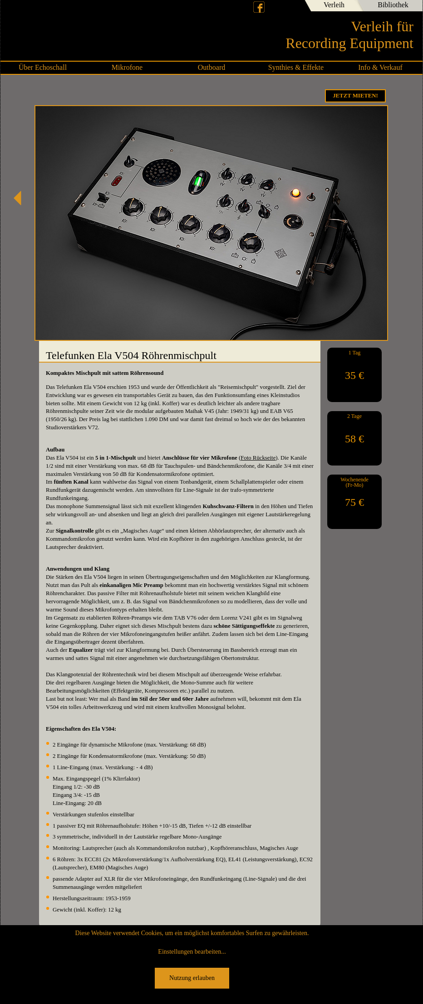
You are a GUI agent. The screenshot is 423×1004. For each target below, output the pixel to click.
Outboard (211, 67)
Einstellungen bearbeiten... (192, 951)
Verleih (334, 5)
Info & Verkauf (380, 67)
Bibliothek (393, 5)
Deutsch (275, 7)
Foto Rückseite (258, 458)
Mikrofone (127, 67)
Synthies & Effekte (296, 67)
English (290, 7)
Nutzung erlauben (192, 978)
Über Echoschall (43, 67)
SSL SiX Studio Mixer (21, 198)
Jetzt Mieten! (355, 95)
